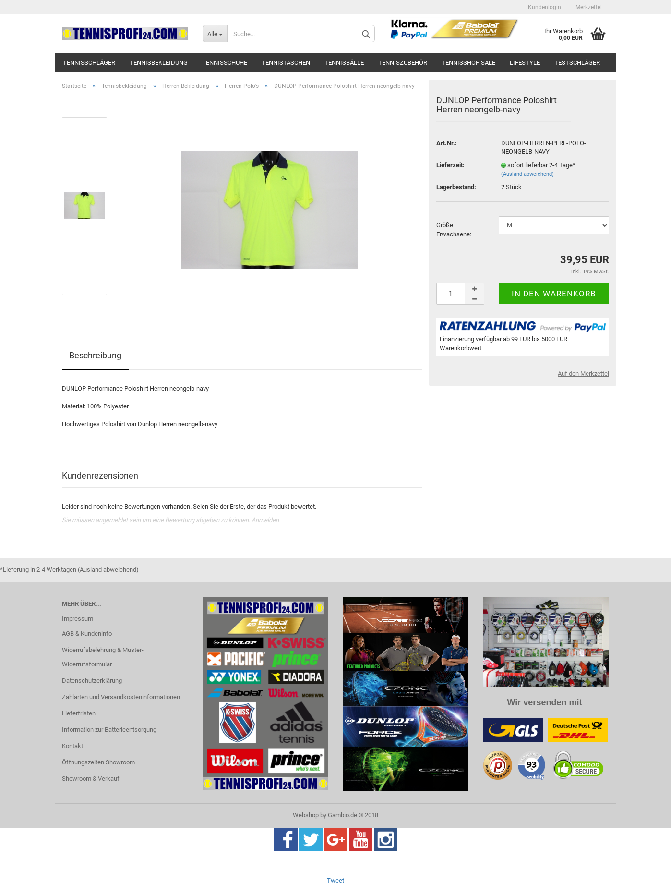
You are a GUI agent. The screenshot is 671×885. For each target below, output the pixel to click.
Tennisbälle (344, 62)
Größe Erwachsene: (453, 229)
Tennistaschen (286, 62)
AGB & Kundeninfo (87, 633)
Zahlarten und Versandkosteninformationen (121, 697)
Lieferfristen (79, 713)
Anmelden (265, 520)
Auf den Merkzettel (583, 373)
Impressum (77, 618)
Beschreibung (95, 355)
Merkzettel (588, 7)
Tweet (335, 880)
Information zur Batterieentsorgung (109, 729)
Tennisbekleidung (159, 62)
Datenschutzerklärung (92, 680)
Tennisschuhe (224, 62)
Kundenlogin (544, 7)
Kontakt (72, 746)
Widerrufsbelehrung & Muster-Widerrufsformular (103, 657)
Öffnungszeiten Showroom (98, 762)
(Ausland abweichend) (527, 174)
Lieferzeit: (450, 165)
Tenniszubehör (402, 62)
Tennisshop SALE (468, 62)
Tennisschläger (89, 62)
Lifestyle (525, 62)
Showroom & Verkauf (91, 778)
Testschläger (577, 62)
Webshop (306, 815)
